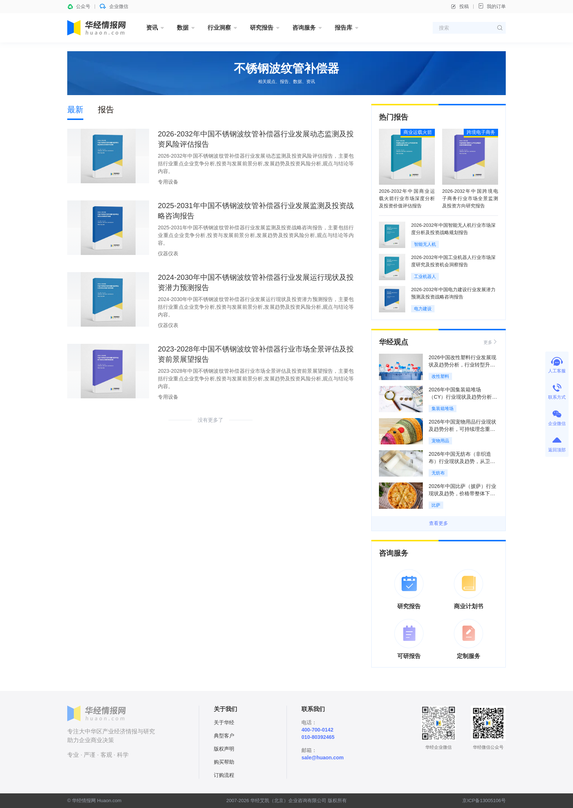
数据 (183, 28)
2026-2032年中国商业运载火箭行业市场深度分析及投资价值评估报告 (407, 198)
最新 (75, 109)
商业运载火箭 (417, 132)
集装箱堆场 (443, 408)
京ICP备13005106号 (484, 800)
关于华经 (224, 722)
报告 (106, 109)
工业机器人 (425, 276)
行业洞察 (219, 28)
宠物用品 (440, 440)
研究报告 (261, 28)
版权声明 (224, 749)
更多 (490, 342)
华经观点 (393, 342)
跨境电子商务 (481, 132)
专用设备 (168, 182)
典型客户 (224, 736)
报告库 (343, 28)
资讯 (152, 28)
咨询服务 (304, 28)
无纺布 (438, 473)
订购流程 (224, 775)
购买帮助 (224, 762)
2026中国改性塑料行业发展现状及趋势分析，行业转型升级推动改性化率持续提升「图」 (462, 364)
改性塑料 (440, 376)
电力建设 (423, 308)
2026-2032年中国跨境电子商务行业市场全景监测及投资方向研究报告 (470, 198)
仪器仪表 (168, 253)
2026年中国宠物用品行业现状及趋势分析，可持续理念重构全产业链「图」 (462, 429)
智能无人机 (425, 244)
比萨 (436, 505)
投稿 (460, 7)
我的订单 (492, 6)
